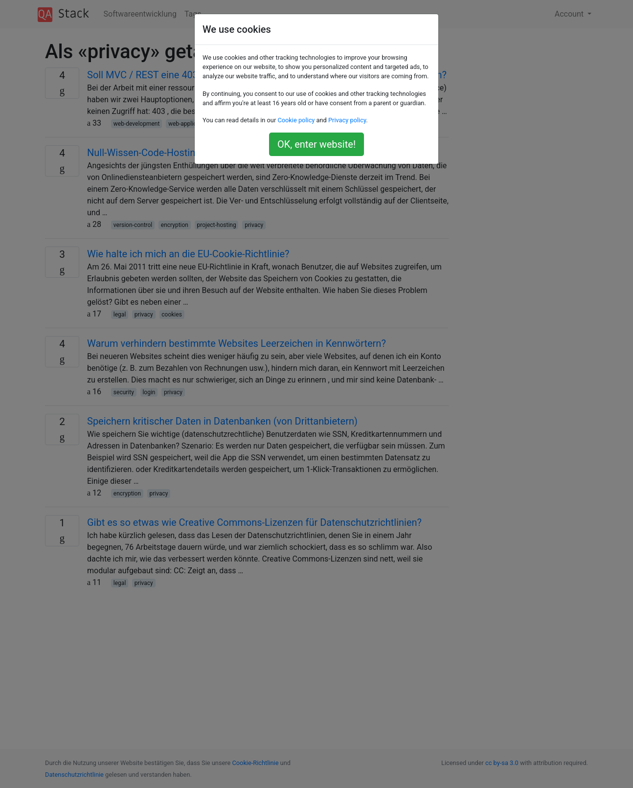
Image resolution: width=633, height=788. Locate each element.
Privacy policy (347, 120)
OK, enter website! (316, 144)
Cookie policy (296, 120)
